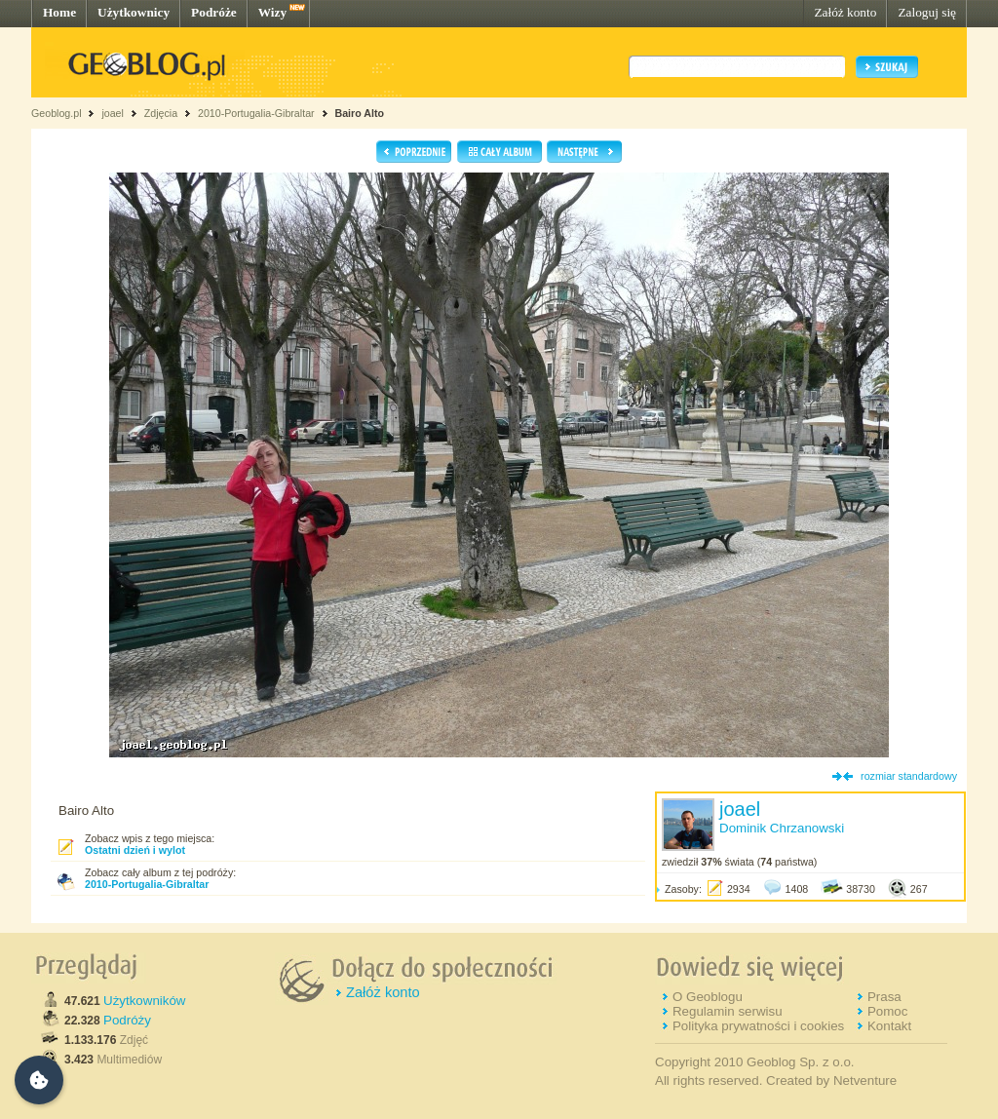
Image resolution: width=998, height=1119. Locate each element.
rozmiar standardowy (909, 776)
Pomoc (887, 1011)
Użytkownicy (133, 12)
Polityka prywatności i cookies (758, 1026)
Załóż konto (845, 12)
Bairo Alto (359, 113)
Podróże (214, 12)
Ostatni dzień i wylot (135, 850)
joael (112, 113)
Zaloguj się (927, 12)
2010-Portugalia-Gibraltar (256, 113)
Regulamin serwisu (727, 1011)
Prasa (884, 996)
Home (59, 12)
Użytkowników (144, 1000)
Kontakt (889, 1026)
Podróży (127, 1020)
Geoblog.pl (56, 113)
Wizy (272, 12)
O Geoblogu (707, 996)
